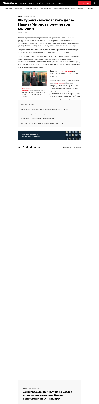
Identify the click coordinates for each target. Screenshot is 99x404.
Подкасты (61, 3)
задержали (59, 83)
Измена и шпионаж (32, 8)
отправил (54, 99)
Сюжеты (31, 3)
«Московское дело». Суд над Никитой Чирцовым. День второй (42, 123)
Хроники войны (7, 8)
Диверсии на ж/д (45, 8)
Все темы (91, 8)
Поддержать (85, 3)
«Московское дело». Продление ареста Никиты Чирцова (40, 113)
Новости (23, 3)
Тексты (47, 3)
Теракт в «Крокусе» (77, 8)
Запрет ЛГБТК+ (19, 8)
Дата (53, 3)
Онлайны (40, 3)
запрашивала (66, 71)
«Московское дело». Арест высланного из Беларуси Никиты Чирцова (44, 109)
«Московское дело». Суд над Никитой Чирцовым (37, 118)
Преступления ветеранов (61, 8)
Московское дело (22, 32)
